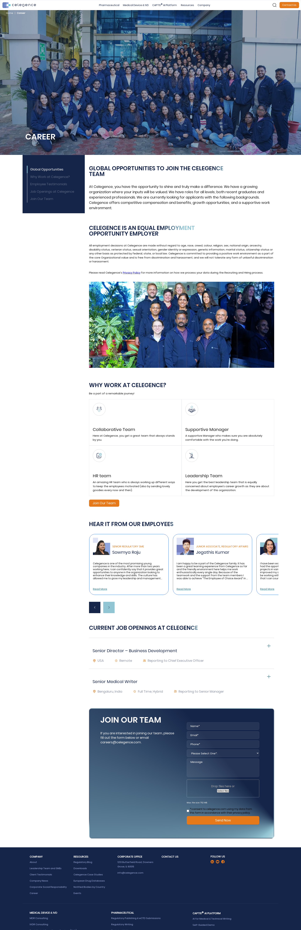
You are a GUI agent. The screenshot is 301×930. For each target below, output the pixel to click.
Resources (187, 5)
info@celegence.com (130, 872)
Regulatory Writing (122, 924)
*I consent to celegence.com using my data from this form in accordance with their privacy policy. (221, 811)
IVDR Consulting (39, 924)
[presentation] (94, 607)
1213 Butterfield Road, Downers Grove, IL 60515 (135, 864)
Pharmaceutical (109, 5)
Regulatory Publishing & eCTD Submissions (136, 918)
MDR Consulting (39, 918)
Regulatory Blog (83, 862)
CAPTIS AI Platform (164, 5)
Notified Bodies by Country (90, 887)
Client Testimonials (41, 874)
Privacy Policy (131, 272)
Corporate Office (129, 857)
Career (34, 893)
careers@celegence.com (120, 742)
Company (204, 5)
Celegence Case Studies (88, 874)
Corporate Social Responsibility (48, 887)
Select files (223, 790)
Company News (39, 880)
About (33, 862)
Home (9, 13)
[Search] (274, 5)
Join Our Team (104, 503)
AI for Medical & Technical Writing (212, 918)
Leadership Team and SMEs (45, 868)
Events (77, 893)
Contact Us (289, 5)
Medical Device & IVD (136, 5)
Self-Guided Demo (204, 925)
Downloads (80, 868)
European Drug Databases (89, 880)
